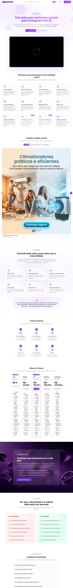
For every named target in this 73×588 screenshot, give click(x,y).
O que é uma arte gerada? (36, 546)
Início (26, 1)
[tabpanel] (36, 160)
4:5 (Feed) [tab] (26, 144)
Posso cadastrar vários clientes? (36, 520)
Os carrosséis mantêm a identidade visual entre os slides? (36, 533)
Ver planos (36, 563)
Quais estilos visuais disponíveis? (36, 541)
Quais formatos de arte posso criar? (36, 512)
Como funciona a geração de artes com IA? (36, 508)
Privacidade (39, 579)
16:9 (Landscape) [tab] (45, 144)
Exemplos (31, 1)
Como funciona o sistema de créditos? (36, 516)
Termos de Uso (40, 578)
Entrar (61, 1)
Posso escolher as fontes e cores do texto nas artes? (36, 537)
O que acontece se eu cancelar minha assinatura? (36, 525)
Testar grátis (67, 1)
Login (21, 579)
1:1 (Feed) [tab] (32, 144)
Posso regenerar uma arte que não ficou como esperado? (36, 529)
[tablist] (36, 144)
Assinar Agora (25, 324)
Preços (35, 1)
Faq (39, 1)
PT (54, 1)
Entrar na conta (42, 30)
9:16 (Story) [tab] (37, 144)
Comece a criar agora (24, 421)
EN (56, 1)
